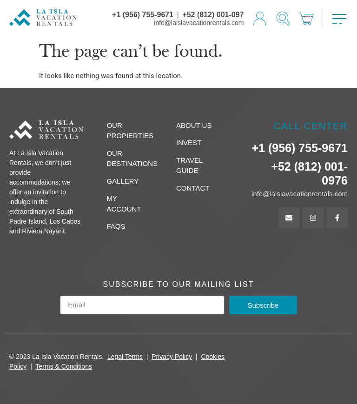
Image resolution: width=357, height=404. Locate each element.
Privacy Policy (172, 356)
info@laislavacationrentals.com (199, 22)
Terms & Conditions (64, 366)
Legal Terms (125, 356)
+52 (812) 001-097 (213, 15)
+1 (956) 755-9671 (142, 15)
